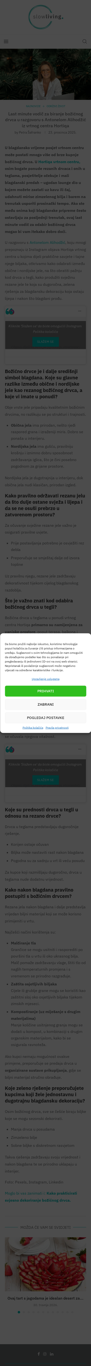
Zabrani (46, 704)
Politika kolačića (33, 727)
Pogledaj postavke (45, 717)
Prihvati (45, 691)
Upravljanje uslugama (45, 678)
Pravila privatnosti (57, 727)
